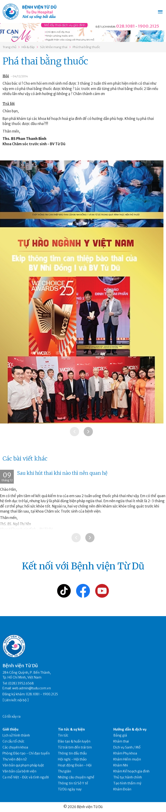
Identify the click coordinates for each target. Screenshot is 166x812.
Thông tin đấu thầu (72, 753)
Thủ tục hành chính (127, 777)
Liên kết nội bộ (16, 700)
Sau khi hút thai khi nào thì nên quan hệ (62, 473)
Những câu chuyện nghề (76, 777)
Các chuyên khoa (15, 747)
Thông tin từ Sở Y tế (73, 783)
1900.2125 (148, 26)
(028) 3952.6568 (21, 683)
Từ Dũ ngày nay (70, 789)
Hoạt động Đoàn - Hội (75, 765)
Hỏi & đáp (28, 47)
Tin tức (63, 735)
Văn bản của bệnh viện (19, 771)
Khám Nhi (120, 765)
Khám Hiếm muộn (127, 759)
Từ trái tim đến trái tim (75, 747)
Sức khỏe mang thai (53, 47)
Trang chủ (9, 47)
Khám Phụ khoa (125, 753)
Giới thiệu (10, 729)
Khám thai (121, 741)
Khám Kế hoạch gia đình (131, 771)
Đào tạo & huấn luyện (74, 741)
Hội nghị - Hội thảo (72, 759)
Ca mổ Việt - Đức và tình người (26, 777)
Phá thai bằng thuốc (86, 47)
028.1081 (125, 26)
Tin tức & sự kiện (71, 729)
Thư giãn (64, 771)
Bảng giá (120, 735)
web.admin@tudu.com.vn (31, 688)
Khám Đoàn (122, 789)
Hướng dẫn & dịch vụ (129, 729)
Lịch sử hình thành (16, 735)
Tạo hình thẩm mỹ (127, 783)
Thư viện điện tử (15, 759)
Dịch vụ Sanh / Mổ (126, 747)
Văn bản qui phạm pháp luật (23, 765)
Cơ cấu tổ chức (13, 741)
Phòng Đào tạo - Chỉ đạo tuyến (26, 753)
